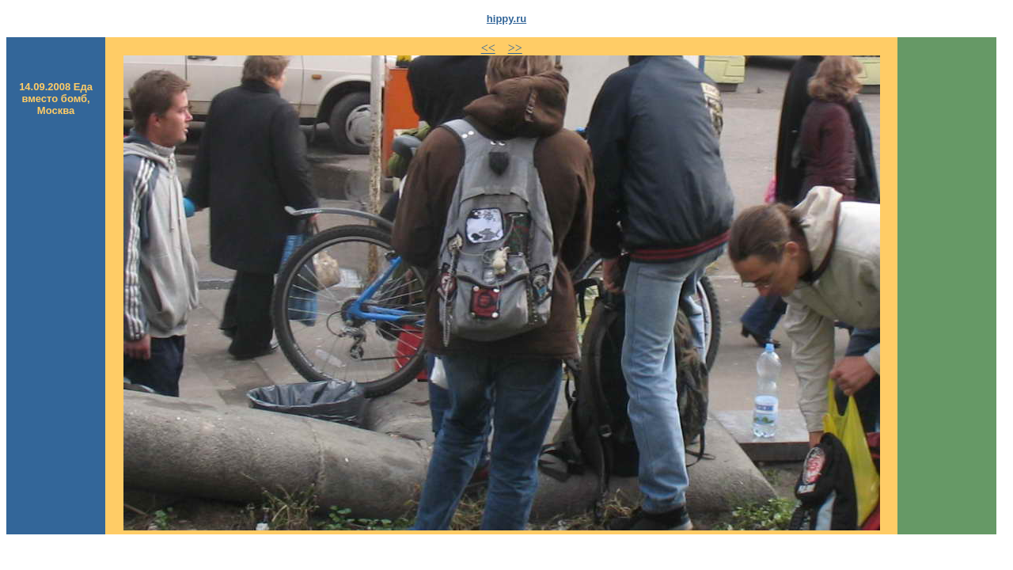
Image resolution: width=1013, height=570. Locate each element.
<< (488, 48)
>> (515, 48)
